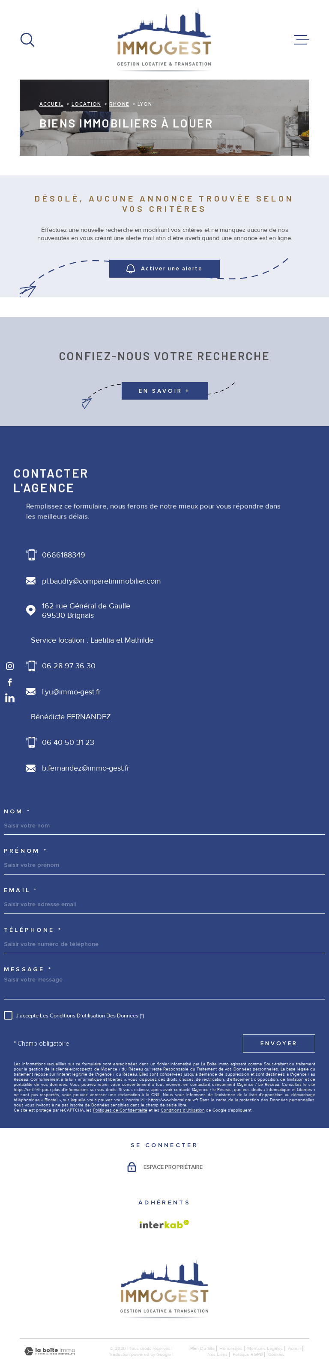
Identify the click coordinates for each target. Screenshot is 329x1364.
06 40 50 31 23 (68, 742)
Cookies (276, 1354)
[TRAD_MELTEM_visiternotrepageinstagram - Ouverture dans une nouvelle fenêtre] (10, 666)
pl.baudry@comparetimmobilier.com (101, 581)
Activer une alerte (164, 268)
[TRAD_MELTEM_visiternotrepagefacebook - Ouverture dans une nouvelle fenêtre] (10, 682)
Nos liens (217, 1354)
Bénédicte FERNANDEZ (71, 716)
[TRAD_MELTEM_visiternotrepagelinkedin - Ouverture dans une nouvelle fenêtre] (10, 697)
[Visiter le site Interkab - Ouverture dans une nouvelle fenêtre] (164, 1224)
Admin (294, 1348)
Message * (28, 970)
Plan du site (202, 1348)
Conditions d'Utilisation (183, 1110)
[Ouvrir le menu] (301, 39)
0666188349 (63, 555)
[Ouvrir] (27, 39)
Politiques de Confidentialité (120, 1110)
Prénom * (26, 851)
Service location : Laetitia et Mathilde (92, 640)
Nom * (17, 812)
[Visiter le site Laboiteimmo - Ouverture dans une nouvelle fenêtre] (50, 1351)
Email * (21, 890)
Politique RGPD (248, 1354)
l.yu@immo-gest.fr (71, 692)
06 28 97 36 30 (69, 665)
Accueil (51, 104)
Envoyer (279, 1043)
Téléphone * (33, 930)
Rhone (119, 104)
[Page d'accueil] (164, 39)
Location (86, 104)
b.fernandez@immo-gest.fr (85, 768)
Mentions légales (265, 1348)
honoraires (230, 1348)
